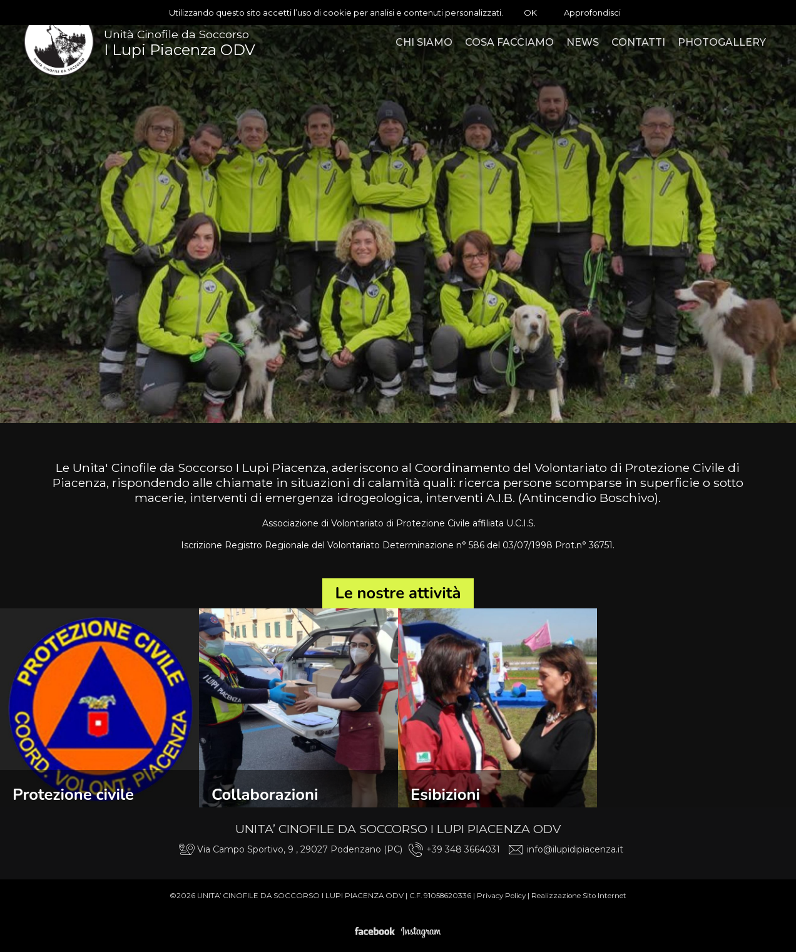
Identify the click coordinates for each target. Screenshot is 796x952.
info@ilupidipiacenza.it (575, 849)
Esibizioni (445, 795)
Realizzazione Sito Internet (578, 895)
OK (530, 13)
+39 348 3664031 (463, 849)
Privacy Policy (501, 895)
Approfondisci (592, 13)
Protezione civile (73, 795)
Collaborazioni (265, 795)
